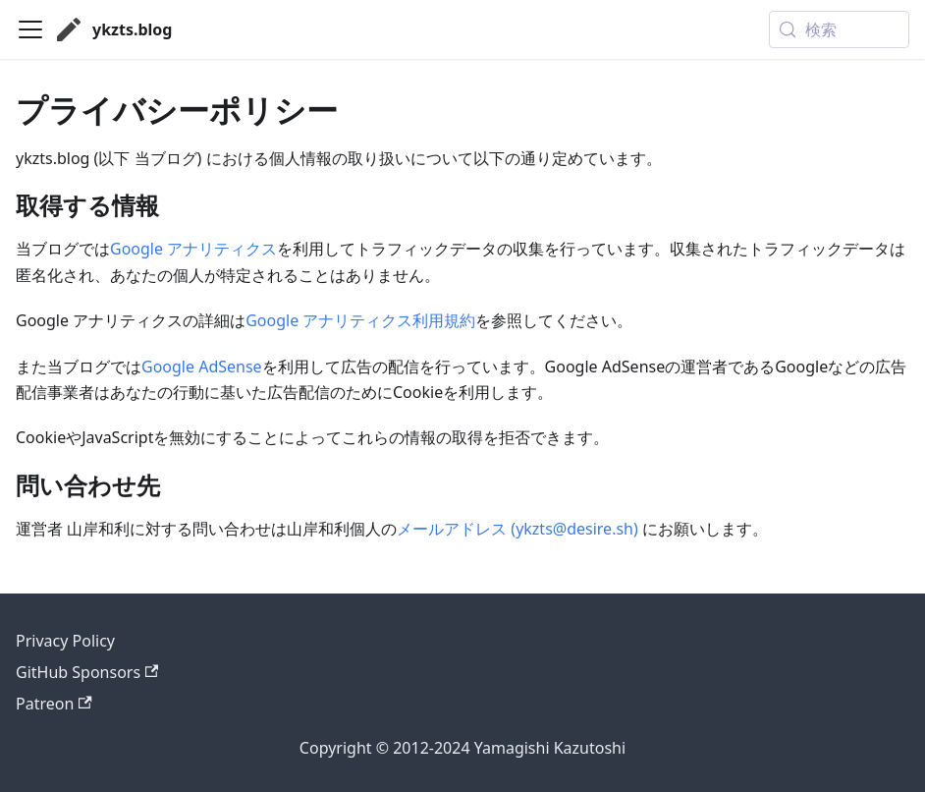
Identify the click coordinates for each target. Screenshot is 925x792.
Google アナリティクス (193, 248)
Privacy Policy (65, 640)
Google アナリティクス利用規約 (360, 320)
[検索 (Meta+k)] (839, 29)
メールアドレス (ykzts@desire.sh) (517, 528)
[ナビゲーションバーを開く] (30, 29)
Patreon (54, 703)
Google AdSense (201, 366)
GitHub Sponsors (87, 672)
